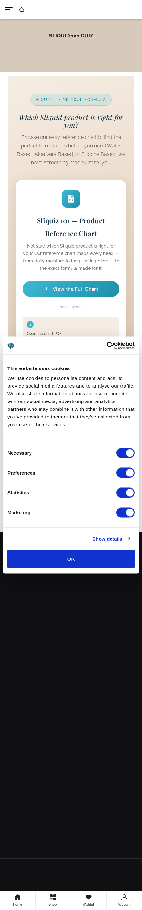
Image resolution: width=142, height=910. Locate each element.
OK (71, 559)
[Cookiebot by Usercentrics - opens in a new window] (106, 346)
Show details (107, 538)
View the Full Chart (71, 289)
